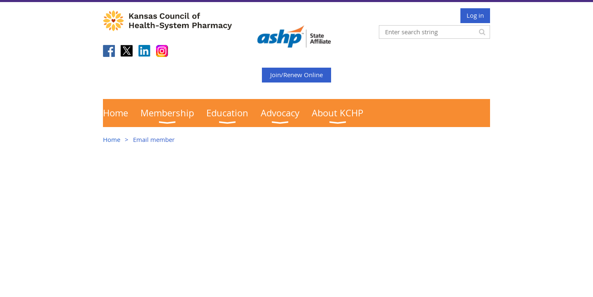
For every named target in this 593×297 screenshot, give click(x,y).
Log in (475, 15)
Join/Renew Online (296, 75)
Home (111, 139)
